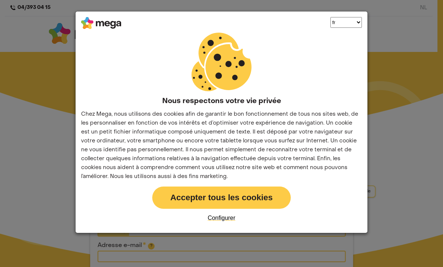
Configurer (222, 218)
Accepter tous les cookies (221, 197)
